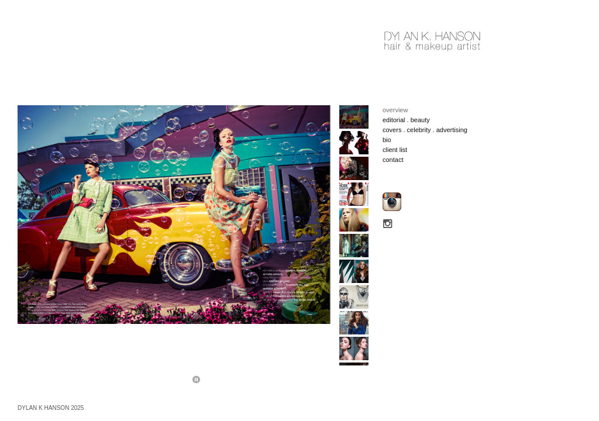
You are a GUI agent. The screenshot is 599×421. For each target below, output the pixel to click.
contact (393, 159)
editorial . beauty (406, 119)
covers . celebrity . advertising (425, 129)
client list (395, 149)
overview (395, 109)
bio (387, 139)
